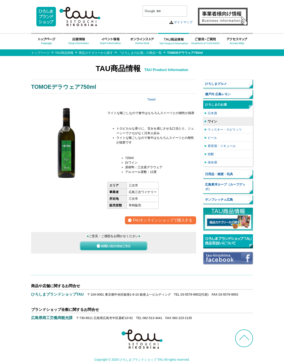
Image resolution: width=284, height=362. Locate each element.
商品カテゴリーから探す (96, 52)
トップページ (40, 52)
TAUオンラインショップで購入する (162, 220)
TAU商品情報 (64, 52)
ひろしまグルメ (216, 83)
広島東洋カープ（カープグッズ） (225, 187)
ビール (212, 137)
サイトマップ (183, 22)
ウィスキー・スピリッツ (225, 129)
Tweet (151, 99)
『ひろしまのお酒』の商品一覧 (140, 52)
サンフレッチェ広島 (219, 199)
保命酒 (212, 162)
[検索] (159, 11)
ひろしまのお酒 (216, 104)
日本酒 (212, 113)
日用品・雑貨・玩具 (219, 174)
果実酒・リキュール (222, 146)
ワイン (212, 121)
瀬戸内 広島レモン (218, 94)
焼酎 (211, 154)
